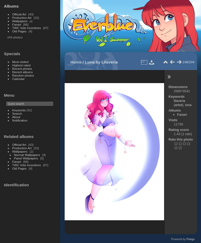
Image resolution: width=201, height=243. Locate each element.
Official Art (19, 14)
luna (188, 105)
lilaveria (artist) (179, 103)
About (16, 117)
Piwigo (191, 239)
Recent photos (22, 68)
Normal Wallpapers (27, 155)
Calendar (18, 78)
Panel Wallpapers (26, 158)
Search (17, 113)
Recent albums (22, 72)
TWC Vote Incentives (26, 28)
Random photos (23, 75)
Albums (11, 6)
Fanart (16, 24)
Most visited (20, 61)
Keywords (19, 110)
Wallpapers (19, 21)
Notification (19, 120)
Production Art (22, 17)
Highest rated (21, 65)
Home (76, 62)
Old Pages (19, 31)
